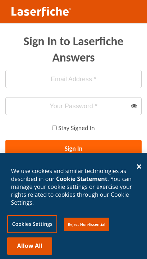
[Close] (139, 171)
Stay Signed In (76, 128)
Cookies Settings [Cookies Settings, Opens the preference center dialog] (32, 227)
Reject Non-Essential (86, 228)
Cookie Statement (81, 183)
